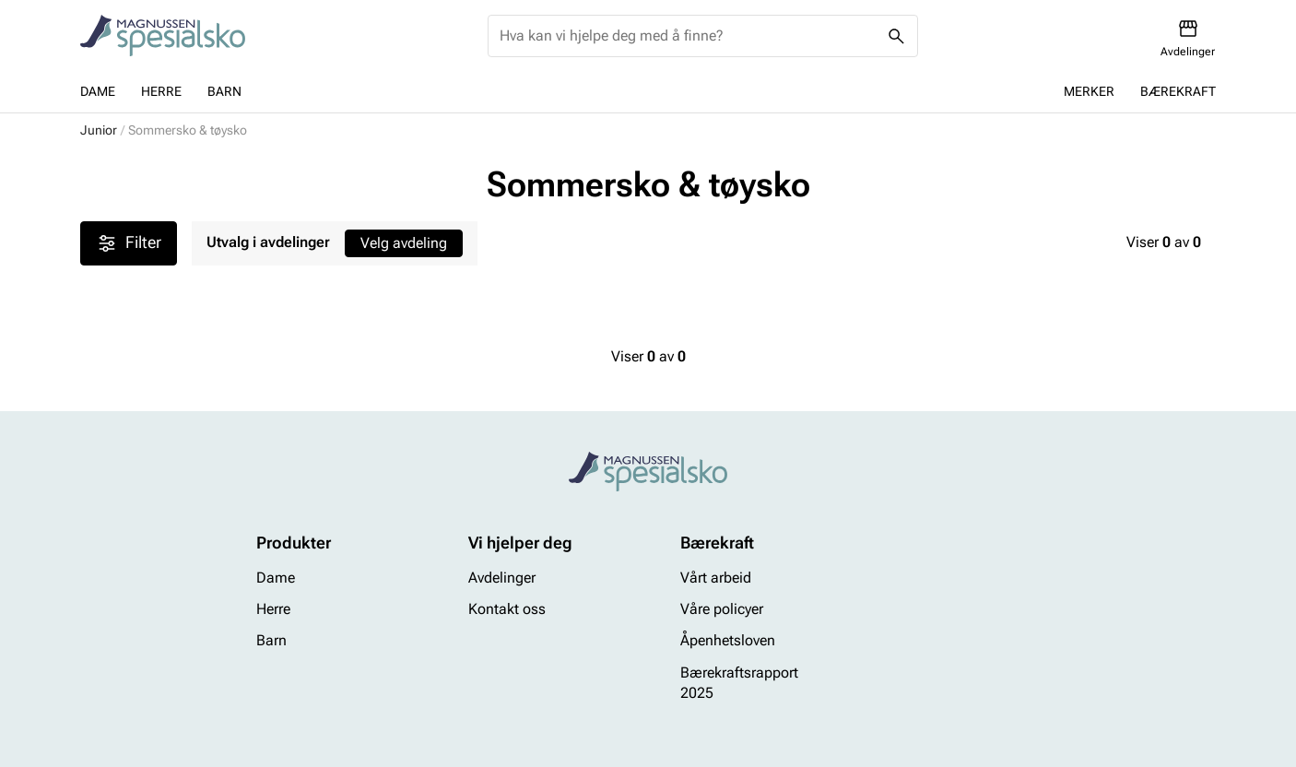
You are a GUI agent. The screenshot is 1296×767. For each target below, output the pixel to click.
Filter (128, 243)
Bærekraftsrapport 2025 (739, 683)
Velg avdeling (403, 243)
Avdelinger (502, 577)
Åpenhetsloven (727, 641)
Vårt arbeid (715, 577)
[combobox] (688, 36)
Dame (97, 91)
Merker (1089, 91)
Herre (161, 91)
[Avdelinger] (1188, 38)
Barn (224, 91)
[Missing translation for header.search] (897, 36)
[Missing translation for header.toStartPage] (162, 36)
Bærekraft (1178, 91)
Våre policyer (721, 609)
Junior (98, 130)
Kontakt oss (507, 609)
